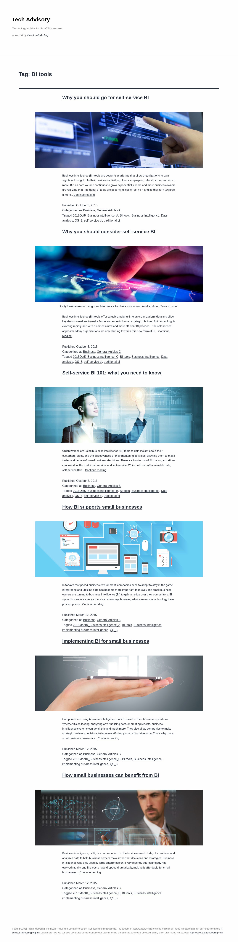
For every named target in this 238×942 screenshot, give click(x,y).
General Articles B (109, 485)
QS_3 (78, 220)
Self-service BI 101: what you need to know (111, 373)
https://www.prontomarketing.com (206, 932)
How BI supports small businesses (102, 507)
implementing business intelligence (85, 630)
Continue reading (84, 194)
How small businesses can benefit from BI (110, 775)
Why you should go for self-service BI (105, 97)
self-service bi (93, 220)
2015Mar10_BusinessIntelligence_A (96, 625)
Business (89, 210)
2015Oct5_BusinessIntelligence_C (95, 356)
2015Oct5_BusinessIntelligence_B (95, 490)
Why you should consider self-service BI (108, 231)
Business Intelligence (145, 215)
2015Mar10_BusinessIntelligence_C (96, 759)
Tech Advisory (31, 19)
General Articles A (108, 210)
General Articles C (109, 351)
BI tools (125, 215)
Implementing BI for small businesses (105, 641)
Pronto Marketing (38, 35)
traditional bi (112, 220)
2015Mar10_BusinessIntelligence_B (96, 893)
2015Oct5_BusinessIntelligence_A (95, 215)
